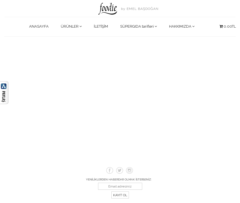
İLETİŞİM (101, 26)
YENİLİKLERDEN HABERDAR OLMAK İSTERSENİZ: (119, 179)
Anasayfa (39, 26)
